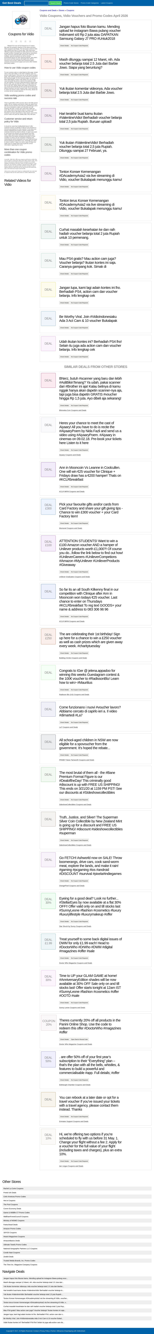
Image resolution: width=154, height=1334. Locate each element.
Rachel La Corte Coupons (13, 1188)
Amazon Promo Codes (12, 1229)
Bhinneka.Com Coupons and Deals (72, 410)
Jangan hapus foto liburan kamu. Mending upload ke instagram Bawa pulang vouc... (35, 1278)
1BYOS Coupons (10, 1233)
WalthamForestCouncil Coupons (15, 1217)
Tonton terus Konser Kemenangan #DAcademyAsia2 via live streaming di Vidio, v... (35, 1302)
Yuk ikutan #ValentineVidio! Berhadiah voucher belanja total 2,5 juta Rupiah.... (33, 1294)
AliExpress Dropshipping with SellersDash (71, 1331)
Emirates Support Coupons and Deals (73, 1121)
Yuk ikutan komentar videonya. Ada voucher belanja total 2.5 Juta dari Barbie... (33, 1286)
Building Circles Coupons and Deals (73, 658)
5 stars (30, 41)
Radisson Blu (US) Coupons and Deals (74, 695)
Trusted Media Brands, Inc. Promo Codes (19, 1261)
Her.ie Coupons (9, 1201)
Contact (36, 1331)
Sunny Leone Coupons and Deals (72, 1008)
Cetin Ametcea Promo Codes (14, 1197)
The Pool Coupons (10, 1204)
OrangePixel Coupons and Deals (71, 886)
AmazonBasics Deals (11, 1241)
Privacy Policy (44, 1331)
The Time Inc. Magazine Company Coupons (20, 1265)
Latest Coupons (107, 3)
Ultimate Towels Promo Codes (15, 1245)
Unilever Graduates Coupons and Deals (74, 577)
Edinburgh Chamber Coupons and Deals (74, 1085)
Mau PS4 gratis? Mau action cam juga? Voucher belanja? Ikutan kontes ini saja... (34, 1310)
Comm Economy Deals (12, 1209)
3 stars (21, 41)
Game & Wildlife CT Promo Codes (16, 1213)
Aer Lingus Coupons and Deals (71, 1166)
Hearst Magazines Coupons (14, 1237)
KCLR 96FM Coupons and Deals (71, 491)
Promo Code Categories (90, 3)
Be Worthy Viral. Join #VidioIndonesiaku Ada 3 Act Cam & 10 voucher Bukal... (33, 1318)
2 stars (16, 41)
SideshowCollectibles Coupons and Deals (75, 805)
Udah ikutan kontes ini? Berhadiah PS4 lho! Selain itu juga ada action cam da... (33, 1322)
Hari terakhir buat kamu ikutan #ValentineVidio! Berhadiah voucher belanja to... (33, 1290)
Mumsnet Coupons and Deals (70, 528)
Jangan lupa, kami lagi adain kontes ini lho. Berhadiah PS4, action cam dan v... (33, 1314)
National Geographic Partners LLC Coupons (20, 1249)
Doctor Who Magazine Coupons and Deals (75, 963)
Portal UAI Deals (9, 1193)
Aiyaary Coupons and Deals (70, 455)
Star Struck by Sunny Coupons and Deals (75, 926)
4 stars (25, 41)
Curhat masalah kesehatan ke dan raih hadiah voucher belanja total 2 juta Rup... (34, 1306)
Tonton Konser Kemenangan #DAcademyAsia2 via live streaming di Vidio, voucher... (35, 1298)
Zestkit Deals (8, 1257)
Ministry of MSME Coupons (13, 1221)
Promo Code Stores (71, 3)
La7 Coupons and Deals (68, 727)
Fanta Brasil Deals (10, 1225)
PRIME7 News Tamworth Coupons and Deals (76, 760)
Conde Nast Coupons (11, 1253)
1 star (12, 41)
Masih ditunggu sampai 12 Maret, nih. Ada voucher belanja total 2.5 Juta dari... (33, 1282)
